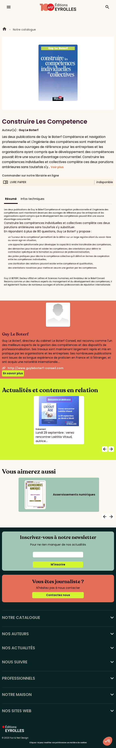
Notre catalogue (24, 30)
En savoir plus (13, 373)
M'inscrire (58, 564)
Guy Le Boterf (28, 130)
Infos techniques (32, 199)
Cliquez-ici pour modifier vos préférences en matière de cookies (58, 743)
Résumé (11, 199)
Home (4, 30)
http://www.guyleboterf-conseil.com (32, 368)
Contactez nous (58, 595)
